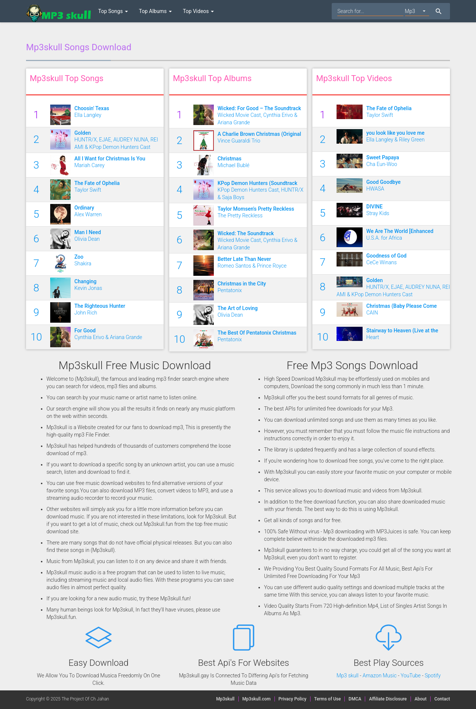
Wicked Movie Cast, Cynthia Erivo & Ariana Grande (262, 115)
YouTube (411, 675)
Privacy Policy (295, 699)
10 (36, 337)
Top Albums (155, 11)
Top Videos (198, 11)
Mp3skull (225, 699)
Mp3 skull (347, 675)
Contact (442, 699)
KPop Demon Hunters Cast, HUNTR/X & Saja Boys (262, 189)
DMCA (354, 699)
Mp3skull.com (256, 699)
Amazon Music (380, 675)
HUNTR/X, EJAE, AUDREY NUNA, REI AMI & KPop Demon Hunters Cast (119, 139)
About (421, 699)
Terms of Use (327, 699)
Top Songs (113, 11)
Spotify (433, 675)
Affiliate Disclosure (387, 699)
